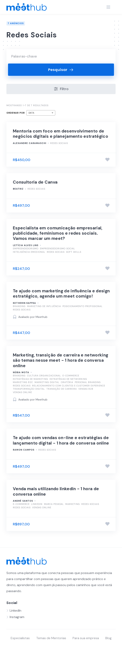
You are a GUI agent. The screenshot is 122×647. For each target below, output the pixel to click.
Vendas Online (22, 392)
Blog (108, 638)
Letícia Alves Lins (25, 245)
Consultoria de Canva (35, 182)
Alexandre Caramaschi (29, 143)
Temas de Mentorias (51, 638)
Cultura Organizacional (44, 375)
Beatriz (18, 188)
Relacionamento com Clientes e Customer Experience (68, 385)
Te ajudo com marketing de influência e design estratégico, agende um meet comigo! (61, 293)
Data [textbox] (31, 112)
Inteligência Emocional (29, 252)
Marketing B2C (23, 382)
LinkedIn (36, 504)
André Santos (23, 500)
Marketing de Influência (44, 306)
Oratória (67, 382)
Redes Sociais (59, 143)
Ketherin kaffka (24, 303)
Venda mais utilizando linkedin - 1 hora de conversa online (56, 491)
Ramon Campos (23, 449)
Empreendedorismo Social (57, 248)
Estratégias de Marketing (30, 379)
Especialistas (20, 638)
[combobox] (40, 113)
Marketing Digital (47, 382)
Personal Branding (88, 382)
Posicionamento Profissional (83, 306)
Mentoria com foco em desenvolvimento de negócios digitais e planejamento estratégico (60, 133)
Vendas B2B (85, 388)
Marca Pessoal (54, 504)
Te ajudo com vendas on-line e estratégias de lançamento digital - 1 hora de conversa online (61, 440)
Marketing (72, 504)
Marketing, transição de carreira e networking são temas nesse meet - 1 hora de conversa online (60, 360)
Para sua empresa (86, 638)
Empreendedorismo (25, 248)
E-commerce (71, 375)
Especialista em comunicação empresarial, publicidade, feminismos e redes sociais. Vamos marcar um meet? (58, 233)
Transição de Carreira (61, 388)
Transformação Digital (29, 388)
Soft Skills (73, 252)
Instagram (17, 617)
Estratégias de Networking (68, 379)
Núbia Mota (21, 372)
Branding (19, 306)
